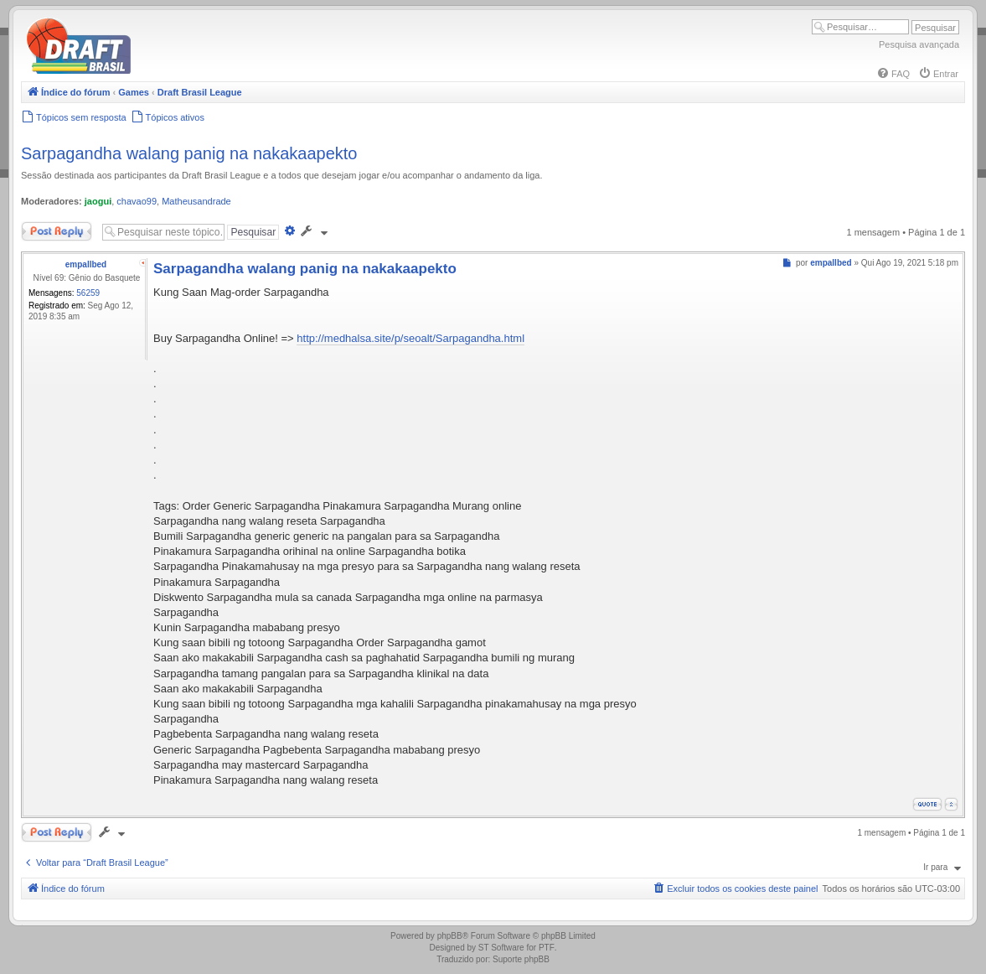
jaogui (98, 201)
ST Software (501, 947)
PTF (547, 947)
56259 (88, 293)
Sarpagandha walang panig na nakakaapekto (189, 153)
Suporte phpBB (521, 959)
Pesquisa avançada (919, 44)
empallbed (85, 264)
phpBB (449, 935)
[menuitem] (893, 74)
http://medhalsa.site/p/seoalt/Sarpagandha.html (410, 338)
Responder (56, 231)
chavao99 (136, 201)
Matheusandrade (196, 201)
